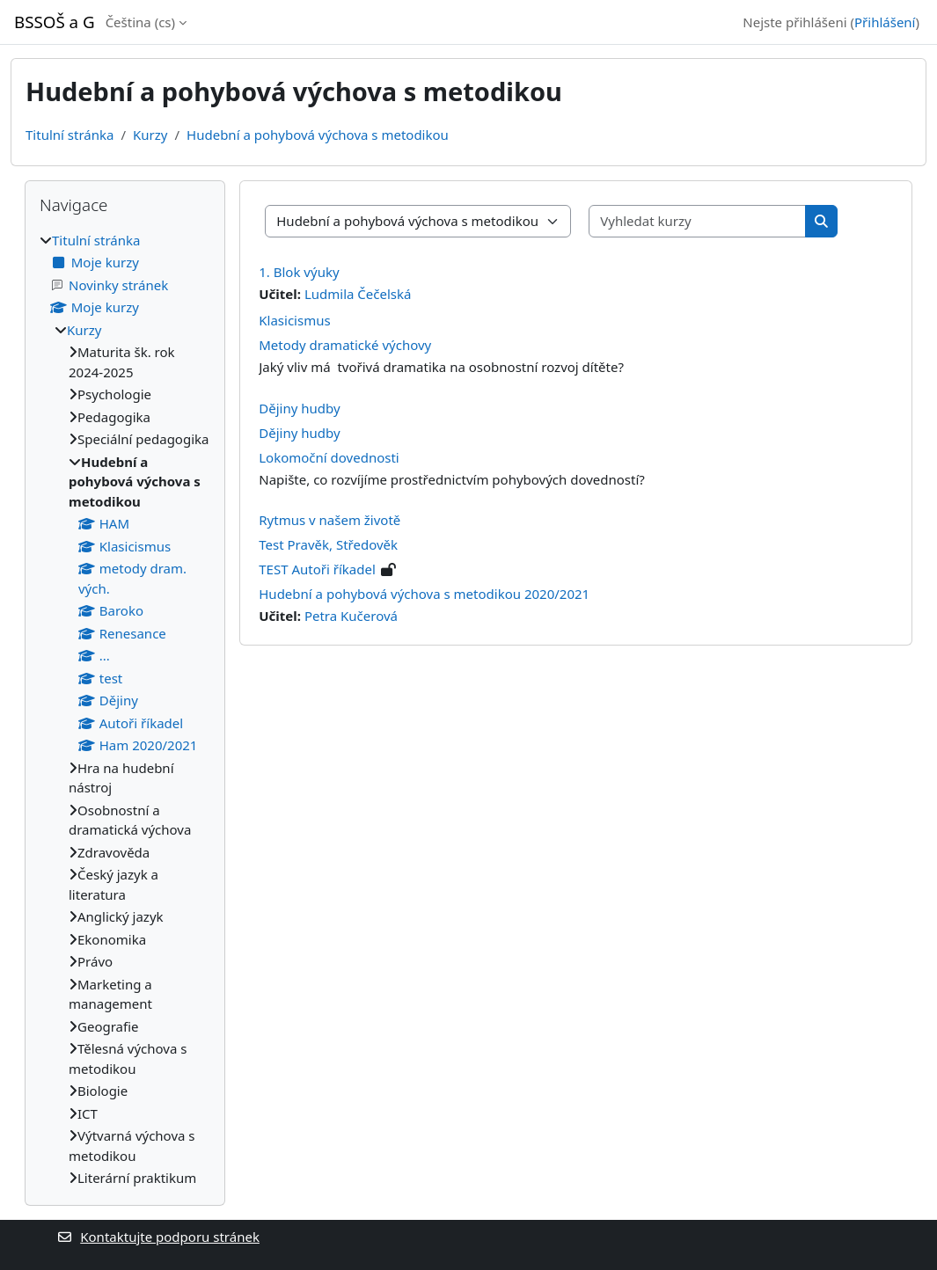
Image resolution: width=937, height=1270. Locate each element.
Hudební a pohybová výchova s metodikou (318, 134)
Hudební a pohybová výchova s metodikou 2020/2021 (424, 593)
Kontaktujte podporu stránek (158, 1236)
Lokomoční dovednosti (329, 457)
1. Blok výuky (299, 272)
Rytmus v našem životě (329, 520)
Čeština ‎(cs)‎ (140, 22)
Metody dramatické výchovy (345, 345)
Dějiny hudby (299, 408)
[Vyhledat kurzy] (698, 221)
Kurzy (150, 134)
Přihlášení (884, 22)
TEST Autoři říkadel (317, 569)
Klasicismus (294, 320)
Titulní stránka (69, 134)
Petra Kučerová (351, 615)
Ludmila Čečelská (358, 294)
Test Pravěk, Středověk (328, 544)
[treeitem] (125, 709)
